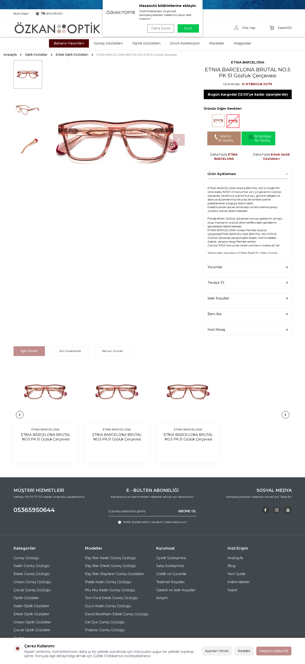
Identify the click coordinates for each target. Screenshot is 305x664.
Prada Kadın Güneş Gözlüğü (108, 582)
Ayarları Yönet (217, 651)
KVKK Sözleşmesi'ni (136, 522)
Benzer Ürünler (112, 351)
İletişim (162, 598)
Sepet (232, 590)
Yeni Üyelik (236, 574)
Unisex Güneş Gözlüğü (32, 582)
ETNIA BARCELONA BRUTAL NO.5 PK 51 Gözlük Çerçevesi (45, 437)
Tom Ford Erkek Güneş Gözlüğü (111, 598)
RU (60, 13)
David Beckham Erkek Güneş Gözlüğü (117, 614)
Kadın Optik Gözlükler (31, 606)
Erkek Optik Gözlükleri (72, 54)
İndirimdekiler (239, 582)
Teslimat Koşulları (170, 582)
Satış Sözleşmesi (170, 566)
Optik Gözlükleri (146, 43)
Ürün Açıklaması (248, 174)
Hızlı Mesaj (248, 329)
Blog (231, 566)
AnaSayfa (235, 558)
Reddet (244, 651)
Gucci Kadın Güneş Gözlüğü (108, 606)
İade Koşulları (248, 298)
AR (55, 13)
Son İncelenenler (70, 351)
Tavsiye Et (248, 282)
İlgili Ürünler (29, 351)
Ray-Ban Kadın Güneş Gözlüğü (110, 558)
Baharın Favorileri (69, 43)
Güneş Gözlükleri (108, 43)
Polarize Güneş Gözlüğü (105, 630)
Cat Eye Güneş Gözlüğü (105, 622)
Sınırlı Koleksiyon (185, 43)
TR (43, 13)
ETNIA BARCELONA (247, 62)
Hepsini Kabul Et (273, 651)
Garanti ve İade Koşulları (175, 590)
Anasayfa (10, 54)
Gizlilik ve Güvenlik (171, 574)
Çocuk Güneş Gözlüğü (32, 590)
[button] (179, 140)
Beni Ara (248, 314)
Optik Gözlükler (36, 54)
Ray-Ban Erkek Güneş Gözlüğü (110, 566)
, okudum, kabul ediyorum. (152, 522)
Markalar (216, 43)
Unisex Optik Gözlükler (32, 622)
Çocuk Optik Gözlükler (32, 630)
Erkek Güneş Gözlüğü (32, 574)
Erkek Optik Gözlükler (31, 614)
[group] (117, 140)
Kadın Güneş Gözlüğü (31, 566)
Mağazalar (242, 43)
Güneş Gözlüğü (26, 558)
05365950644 (34, 509)
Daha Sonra (160, 28)
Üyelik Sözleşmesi (171, 558)
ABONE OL (187, 511)
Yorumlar (248, 267)
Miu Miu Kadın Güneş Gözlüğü (110, 590)
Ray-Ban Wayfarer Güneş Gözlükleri (114, 574)
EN (49, 13)
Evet (188, 28)
